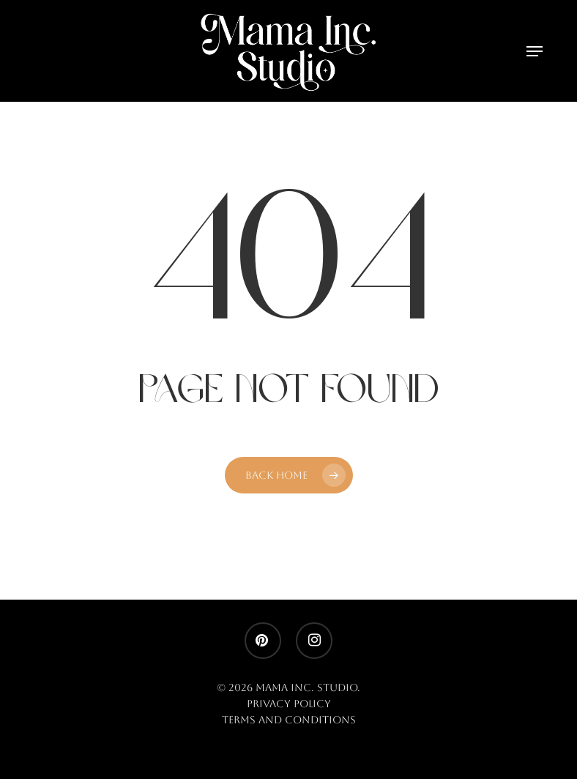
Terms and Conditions (289, 720)
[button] (534, 51)
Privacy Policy (289, 703)
